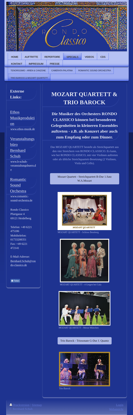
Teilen (15, 281)
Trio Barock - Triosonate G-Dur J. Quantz (84, 340)
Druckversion (19, 405)
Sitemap (37, 405)
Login (120, 405)
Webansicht (116, 409)
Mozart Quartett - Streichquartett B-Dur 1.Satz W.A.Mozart (85, 178)
